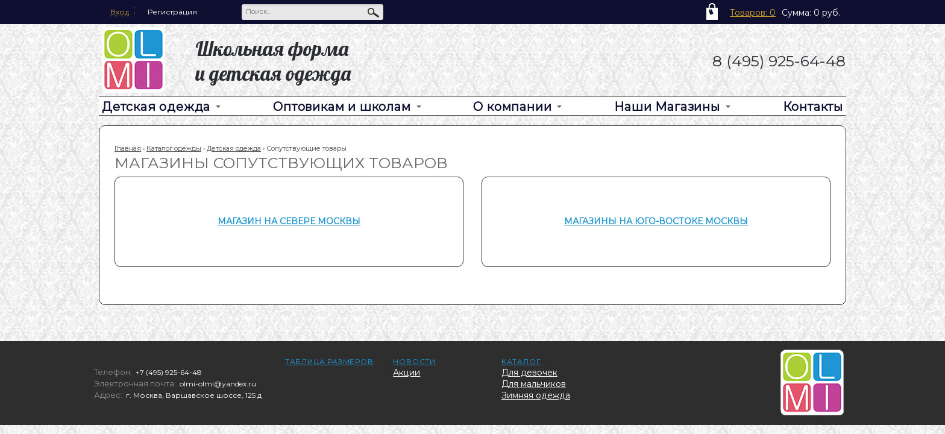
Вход (119, 11)
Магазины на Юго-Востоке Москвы (656, 221)
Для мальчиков (533, 384)
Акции (406, 372)
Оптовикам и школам (341, 106)
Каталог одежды (173, 148)
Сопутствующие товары (306, 148)
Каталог (521, 361)
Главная (128, 148)
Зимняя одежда (535, 395)
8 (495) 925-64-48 (779, 61)
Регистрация (172, 11)
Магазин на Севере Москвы (289, 221)
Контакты (813, 106)
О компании (512, 106)
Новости (414, 361)
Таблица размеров (329, 361)
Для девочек (529, 372)
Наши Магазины (667, 106)
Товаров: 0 (753, 12)
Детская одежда (156, 106)
